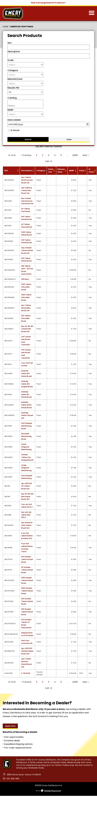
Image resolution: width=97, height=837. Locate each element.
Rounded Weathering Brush (26, 436)
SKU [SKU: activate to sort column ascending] (6, 170)
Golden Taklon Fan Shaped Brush (27, 457)
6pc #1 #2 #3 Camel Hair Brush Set (27, 329)
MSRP (10, 109)
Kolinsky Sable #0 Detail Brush (26, 373)
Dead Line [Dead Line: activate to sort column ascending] (50, 170)
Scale (10, 60)
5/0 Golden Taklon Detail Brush (27, 612)
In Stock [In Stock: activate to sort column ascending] (91, 170)
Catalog (12, 97)
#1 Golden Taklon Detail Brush (27, 570)
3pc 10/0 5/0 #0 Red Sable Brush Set (27, 651)
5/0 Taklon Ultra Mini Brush (26, 318)
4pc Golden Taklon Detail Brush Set (27, 250)
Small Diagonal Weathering (26, 447)
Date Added (14, 119)
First (13, 155)
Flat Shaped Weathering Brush (26, 426)
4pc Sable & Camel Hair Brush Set (26, 190)
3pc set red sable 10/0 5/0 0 (26, 515)
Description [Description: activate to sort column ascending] (26, 170)
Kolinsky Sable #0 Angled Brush (27, 384)
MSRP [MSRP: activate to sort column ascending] (71, 170)
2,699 (75, 155)
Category (12, 70)
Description (13, 51)
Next (85, 155)
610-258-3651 (13, 778)
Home (5, 26)
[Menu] (91, 13)
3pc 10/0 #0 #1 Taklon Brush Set (26, 486)
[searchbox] (26, 105)
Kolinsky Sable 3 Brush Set (27, 415)
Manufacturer (14, 79)
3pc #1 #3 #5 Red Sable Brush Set (27, 496)
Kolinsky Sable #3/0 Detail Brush (26, 405)
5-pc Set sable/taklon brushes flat (27, 536)
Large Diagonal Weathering (26, 468)
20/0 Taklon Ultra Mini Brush (26, 297)
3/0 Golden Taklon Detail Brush (27, 601)
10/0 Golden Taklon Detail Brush (27, 580)
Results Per (13, 87)
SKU (9, 42)
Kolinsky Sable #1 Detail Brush (26, 394)
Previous (26, 155)
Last (47, 161)
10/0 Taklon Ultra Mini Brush (26, 287)
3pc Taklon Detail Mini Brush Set (26, 308)
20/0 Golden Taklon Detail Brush (27, 591)
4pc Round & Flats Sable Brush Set (26, 525)
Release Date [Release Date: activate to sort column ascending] (61, 170)
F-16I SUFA (25, 673)
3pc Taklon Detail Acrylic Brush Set (27, 180)
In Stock (15, 130)
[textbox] (25, 64)
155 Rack (25, 279)
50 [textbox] (10, 92)
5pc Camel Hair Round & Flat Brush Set (27, 201)
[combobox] (25, 64)
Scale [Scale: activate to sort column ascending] (81, 170)
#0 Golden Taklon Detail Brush (27, 559)
